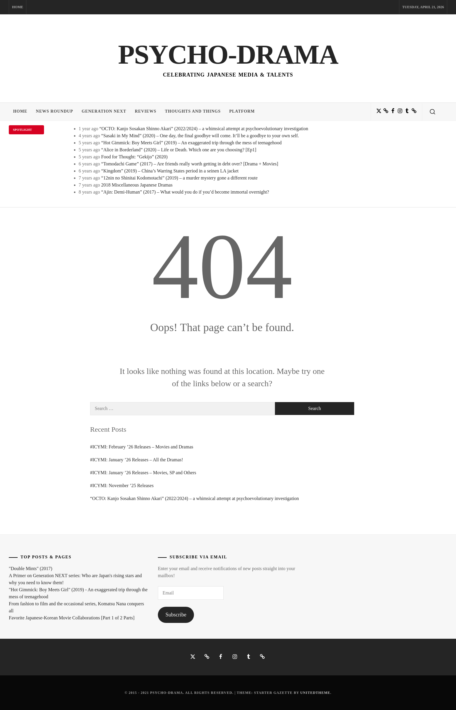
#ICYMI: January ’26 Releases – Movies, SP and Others (143, 472)
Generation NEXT (104, 111)
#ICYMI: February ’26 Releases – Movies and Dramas (141, 446)
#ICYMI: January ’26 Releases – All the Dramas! (136, 459)
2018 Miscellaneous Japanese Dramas (137, 184)
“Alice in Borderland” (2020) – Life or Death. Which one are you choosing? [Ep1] (178, 149)
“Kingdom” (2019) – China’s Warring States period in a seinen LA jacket (170, 170)
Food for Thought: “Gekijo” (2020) (134, 156)
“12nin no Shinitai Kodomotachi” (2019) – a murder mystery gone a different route (179, 177)
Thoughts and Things (194, 111)
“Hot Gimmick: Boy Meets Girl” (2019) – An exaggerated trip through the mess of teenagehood (191, 142)
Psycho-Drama (227, 54)
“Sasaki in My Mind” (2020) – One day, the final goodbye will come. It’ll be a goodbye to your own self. (200, 135)
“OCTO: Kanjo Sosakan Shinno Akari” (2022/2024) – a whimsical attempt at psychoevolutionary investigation (203, 128)
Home (17, 7)
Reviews (146, 111)
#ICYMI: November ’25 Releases (121, 485)
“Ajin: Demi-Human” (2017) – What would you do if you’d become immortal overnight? (185, 191)
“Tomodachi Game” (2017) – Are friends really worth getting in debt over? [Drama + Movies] (189, 163)
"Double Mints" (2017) (30, 568)
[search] (432, 112)
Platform (243, 111)
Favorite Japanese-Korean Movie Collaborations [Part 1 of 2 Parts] (71, 617)
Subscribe (175, 615)
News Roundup (54, 111)
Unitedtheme (315, 693)
